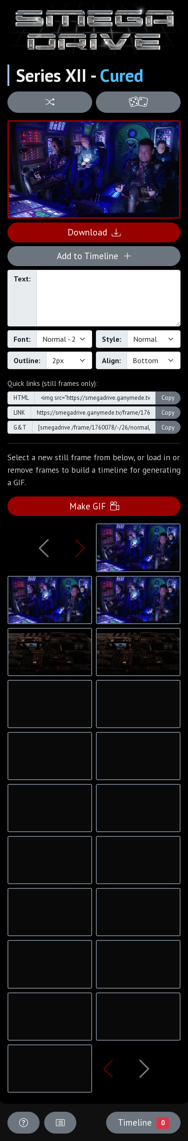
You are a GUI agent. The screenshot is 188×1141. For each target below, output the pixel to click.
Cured (121, 75)
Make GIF (94, 506)
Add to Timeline (94, 255)
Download (94, 232)
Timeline (143, 1122)
